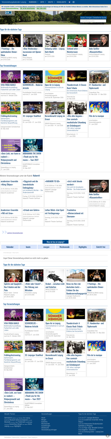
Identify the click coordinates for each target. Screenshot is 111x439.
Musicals (7, 422)
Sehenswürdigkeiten (22, 420)
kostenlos (44, 422)
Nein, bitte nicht (41, 8)
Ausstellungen (29, 422)
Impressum (23, 437)
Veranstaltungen (7, 252)
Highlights (61, 2)
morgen (89, 18)
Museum (12, 420)
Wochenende (6, 424)
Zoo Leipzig (26, 418)
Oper (23, 424)
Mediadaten (7, 437)
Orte (42, 2)
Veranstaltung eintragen (49, 430)
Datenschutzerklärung (12, 8)
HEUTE (50, 2)
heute (83, 18)
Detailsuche (45, 428)
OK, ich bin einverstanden (27, 8)
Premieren (21, 418)
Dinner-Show (13, 422)
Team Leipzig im (32, 437)
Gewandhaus (13, 424)
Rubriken (33, 2)
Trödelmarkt (21, 422)
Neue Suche (16, 252)
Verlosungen (11, 426)
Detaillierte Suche (99, 18)
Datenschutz (15, 437)
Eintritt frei (6, 420)
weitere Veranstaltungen (12, 233)
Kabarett (25, 424)
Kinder (17, 418)
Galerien (14, 418)
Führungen (30, 420)
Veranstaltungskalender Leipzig (14, 2)
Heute (16, 422)
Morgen (20, 424)
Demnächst (8, 418)
